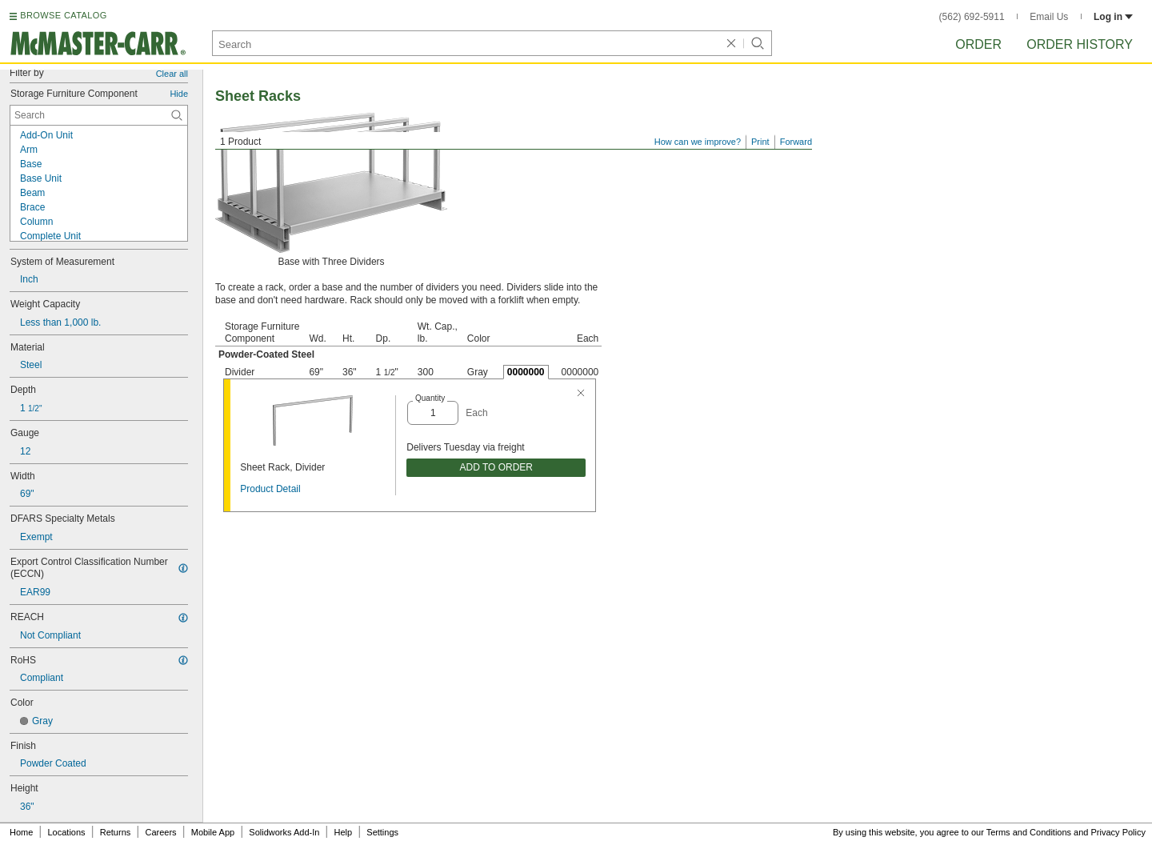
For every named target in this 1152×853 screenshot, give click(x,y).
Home (21, 832)
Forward (796, 141)
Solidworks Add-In (284, 832)
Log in (1113, 16)
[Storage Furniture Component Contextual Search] (99, 115)
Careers (160, 832)
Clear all (172, 73)
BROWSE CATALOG (63, 15)
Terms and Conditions (1028, 832)
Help (343, 832)
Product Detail (270, 489)
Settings (382, 832)
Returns (115, 832)
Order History (1079, 44)
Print (760, 141)
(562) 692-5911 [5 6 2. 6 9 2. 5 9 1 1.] (972, 16)
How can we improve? (697, 141)
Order (978, 44)
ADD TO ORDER (496, 467)
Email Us (1049, 16)
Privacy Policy (1118, 832)
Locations (67, 832)
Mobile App (212, 832)
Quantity (430, 398)
